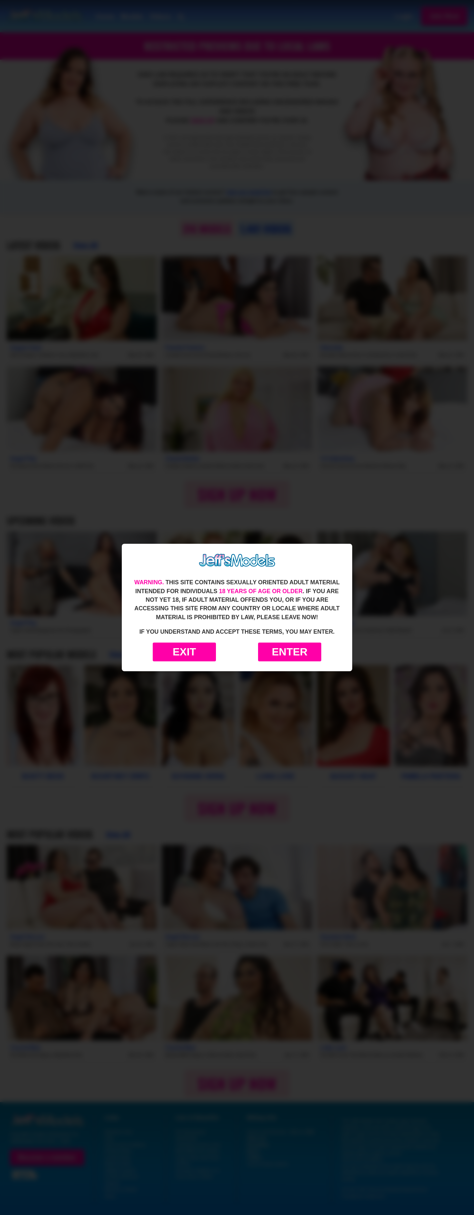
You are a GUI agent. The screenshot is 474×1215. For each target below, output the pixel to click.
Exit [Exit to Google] (184, 652)
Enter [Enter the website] (289, 652)
